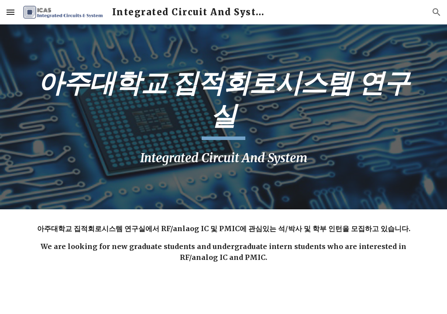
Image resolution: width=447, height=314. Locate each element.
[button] (10, 12)
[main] (223, 117)
